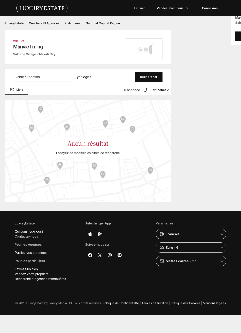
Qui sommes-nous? (29, 231)
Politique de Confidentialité (121, 303)
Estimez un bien (26, 269)
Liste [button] (16, 89)
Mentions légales (214, 303)
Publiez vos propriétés (31, 253)
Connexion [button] (210, 8)
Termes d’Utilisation (155, 303)
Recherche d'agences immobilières (40, 279)
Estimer (139, 8)
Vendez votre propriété (31, 274)
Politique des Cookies (185, 303)
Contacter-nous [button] (26, 236)
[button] (42, 77)
